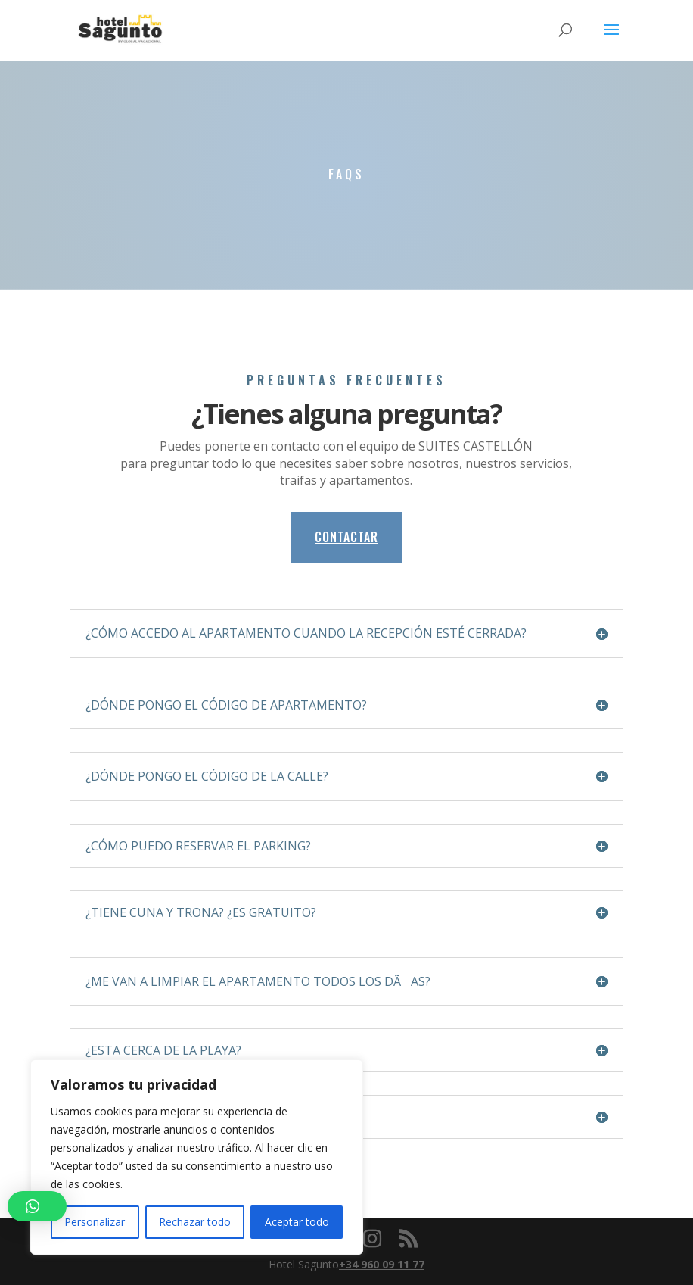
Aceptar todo (297, 1222)
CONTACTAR (346, 537)
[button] (37, 1206)
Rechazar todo (195, 1222)
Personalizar (94, 1222)
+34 (381, 1264)
